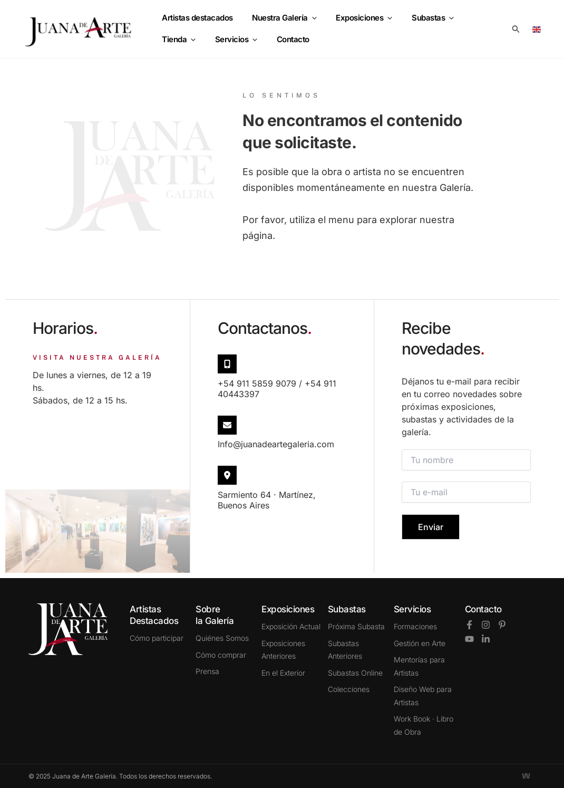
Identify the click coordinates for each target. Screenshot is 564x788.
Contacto (483, 609)
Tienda (474, 20)
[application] (307, 20)
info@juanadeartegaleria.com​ (276, 444)
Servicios (181, 37)
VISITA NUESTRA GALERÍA (97, 357)
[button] (515, 29)
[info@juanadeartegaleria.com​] (227, 425)
